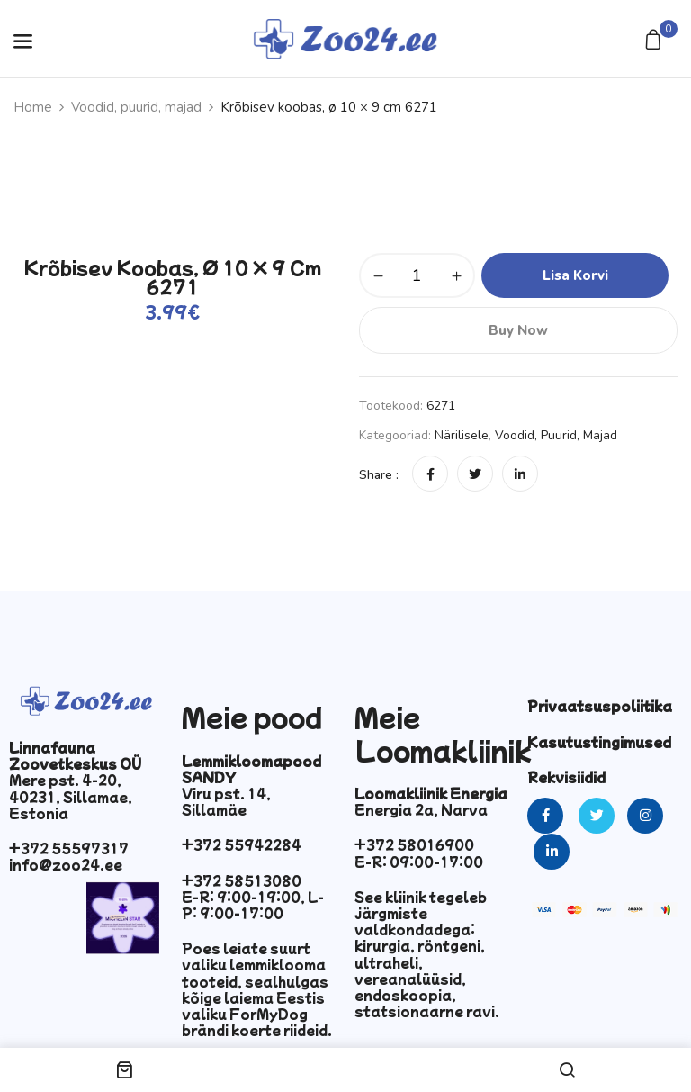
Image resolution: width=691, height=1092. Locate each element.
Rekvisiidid (566, 777)
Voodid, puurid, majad (136, 107)
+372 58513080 (241, 880)
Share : (379, 474)
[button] (655, 41)
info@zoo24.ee (65, 864)
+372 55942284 (241, 844)
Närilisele (462, 435)
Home (32, 107)
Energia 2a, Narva (421, 809)
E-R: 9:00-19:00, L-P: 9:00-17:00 (253, 905)
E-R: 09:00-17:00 (418, 862)
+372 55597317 (69, 848)
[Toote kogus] (417, 275)
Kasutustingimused (599, 742)
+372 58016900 (414, 844)
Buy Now (518, 330)
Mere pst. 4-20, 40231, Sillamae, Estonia (70, 796)
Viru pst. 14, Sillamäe (226, 801)
